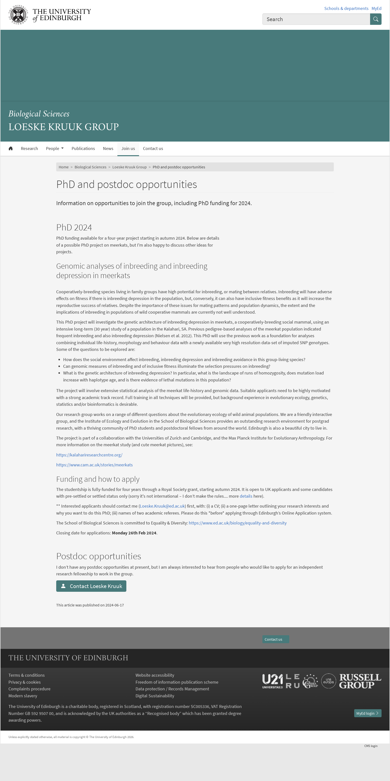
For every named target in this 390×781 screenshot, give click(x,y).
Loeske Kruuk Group (129, 166)
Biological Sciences (39, 114)
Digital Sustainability (155, 728)
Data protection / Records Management (172, 722)
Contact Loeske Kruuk (91, 619)
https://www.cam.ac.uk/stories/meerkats (94, 478)
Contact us (153, 148)
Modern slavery (22, 728)
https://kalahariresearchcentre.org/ (89, 468)
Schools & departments (346, 8)
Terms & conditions (26, 708)
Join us (128, 148)
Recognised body (163, 746)
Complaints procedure (29, 722)
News (108, 148)
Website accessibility (155, 708)
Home (64, 166)
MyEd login (367, 746)
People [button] (53, 148)
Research (29, 148)
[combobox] (316, 19)
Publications (83, 148)
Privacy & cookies (24, 715)
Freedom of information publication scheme (177, 715)
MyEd (377, 8)
